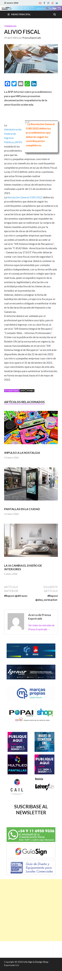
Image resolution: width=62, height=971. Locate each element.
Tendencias (10, 26)
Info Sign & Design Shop (35, 961)
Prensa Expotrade (31, 37)
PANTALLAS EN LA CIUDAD (22, 509)
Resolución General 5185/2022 (24, 197)
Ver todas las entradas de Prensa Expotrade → (41, 627)
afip (22, 390)
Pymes (30, 390)
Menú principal (21, 14)
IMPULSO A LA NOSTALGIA (22, 452)
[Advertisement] (31, 910)
